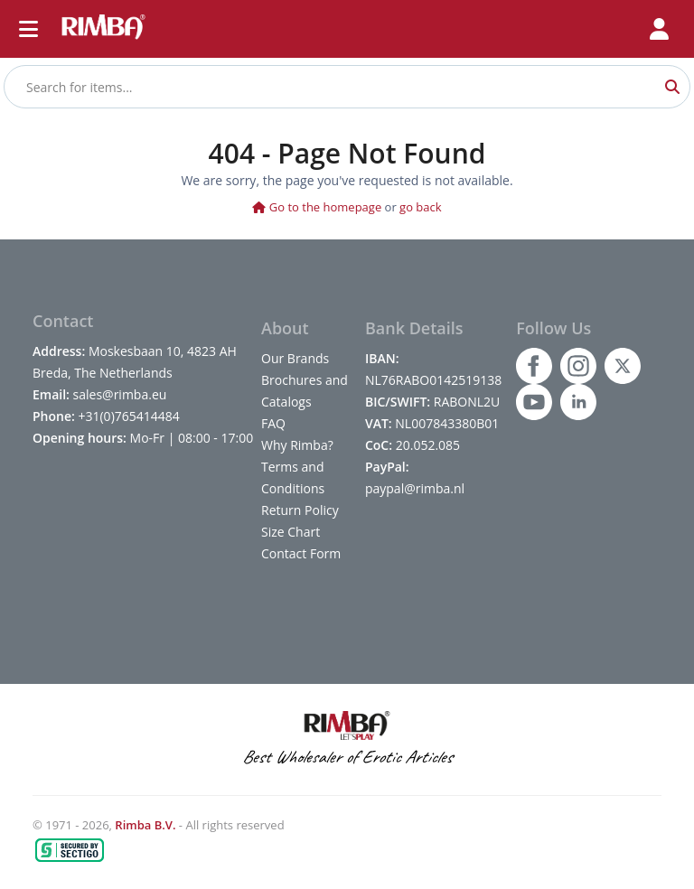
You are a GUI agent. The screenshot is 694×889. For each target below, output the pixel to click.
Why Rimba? (297, 445)
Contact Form (301, 553)
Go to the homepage (316, 207)
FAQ (273, 423)
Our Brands (295, 358)
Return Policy (300, 510)
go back (420, 207)
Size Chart (290, 531)
